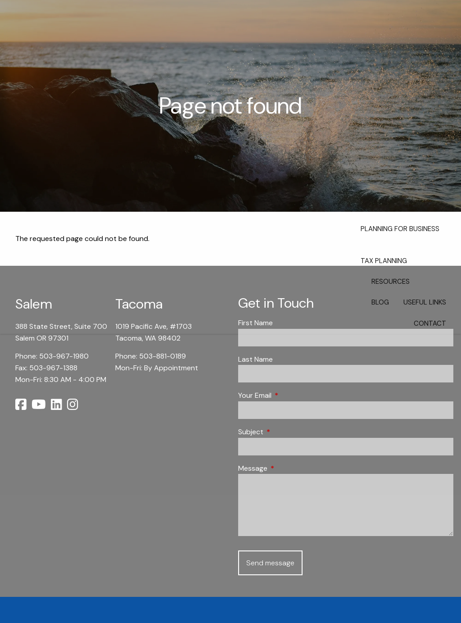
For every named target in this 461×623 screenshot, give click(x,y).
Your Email (289, 395)
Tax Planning (384, 260)
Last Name (255, 359)
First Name (255, 322)
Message (287, 468)
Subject (285, 432)
